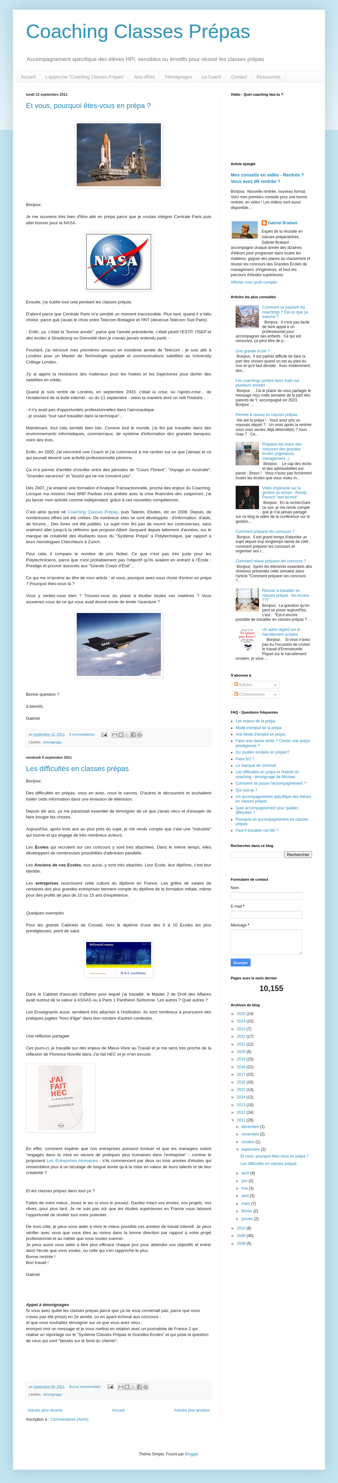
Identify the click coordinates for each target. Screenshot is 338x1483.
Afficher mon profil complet (254, 282)
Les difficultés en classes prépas (77, 769)
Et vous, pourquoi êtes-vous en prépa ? (88, 106)
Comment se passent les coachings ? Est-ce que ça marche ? (285, 312)
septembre (251, 1149)
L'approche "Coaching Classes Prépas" (84, 77)
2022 (242, 1036)
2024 (242, 1021)
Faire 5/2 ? (245, 759)
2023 (242, 1029)
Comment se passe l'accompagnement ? (271, 783)
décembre (250, 1126)
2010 (242, 1228)
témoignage (53, 742)
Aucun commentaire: (85, 1387)
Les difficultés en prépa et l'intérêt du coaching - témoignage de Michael (267, 774)
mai (245, 1188)
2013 (242, 1105)
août (245, 1173)
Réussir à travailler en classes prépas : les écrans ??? (285, 595)
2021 (242, 1044)
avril (245, 1196)
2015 (242, 1089)
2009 (242, 1235)
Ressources (268, 77)
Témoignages (178, 77)
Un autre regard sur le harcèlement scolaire (281, 631)
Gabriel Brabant (282, 223)
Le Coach (211, 77)
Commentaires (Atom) (69, 1419)
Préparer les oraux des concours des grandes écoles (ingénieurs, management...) (282, 451)
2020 (242, 1051)
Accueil (28, 77)
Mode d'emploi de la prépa (258, 728)
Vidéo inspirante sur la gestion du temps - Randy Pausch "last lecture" (284, 493)
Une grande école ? (253, 351)
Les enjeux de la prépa (255, 721)
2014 (242, 1097)
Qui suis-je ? (246, 790)
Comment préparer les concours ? (265, 531)
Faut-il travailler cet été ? (257, 830)
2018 (242, 1067)
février (247, 1211)
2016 (242, 1082)
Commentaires (249, 694)
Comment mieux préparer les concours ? (271, 561)
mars (246, 1203)
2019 (242, 1059)
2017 (242, 1074)
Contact (239, 77)
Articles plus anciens (192, 1410)
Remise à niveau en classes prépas (266, 414)
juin (245, 1181)
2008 (242, 1243)
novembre (250, 1134)
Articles (243, 684)
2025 (242, 1013)
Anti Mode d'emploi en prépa (260, 734)
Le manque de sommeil (256, 765)
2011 (242, 1120)
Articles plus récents (45, 1410)
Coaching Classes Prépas (138, 31)
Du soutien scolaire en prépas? (262, 752)
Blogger (191, 1454)
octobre (248, 1142)
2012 (242, 1112)
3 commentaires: (82, 734)
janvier (247, 1219)
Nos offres (144, 77)
